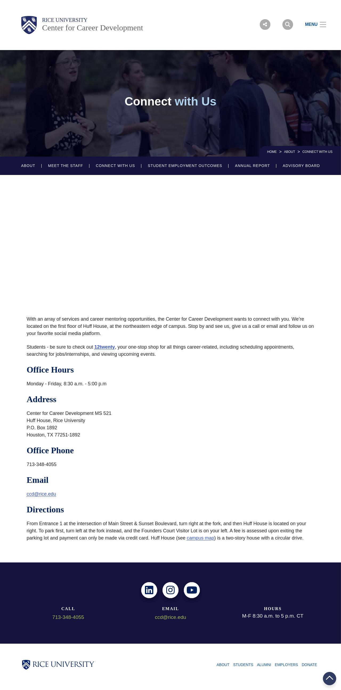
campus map (200, 538)
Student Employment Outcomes (185, 166)
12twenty (104, 347)
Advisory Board (301, 166)
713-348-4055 (68, 617)
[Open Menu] (312, 24)
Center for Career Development (92, 27)
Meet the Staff (65, 166)
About (289, 152)
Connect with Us (115, 166)
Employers (286, 665)
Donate (309, 665)
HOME (272, 152)
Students (243, 665)
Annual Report (252, 166)
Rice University (65, 20)
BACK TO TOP (329, 678)
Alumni (264, 665)
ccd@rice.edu (41, 494)
